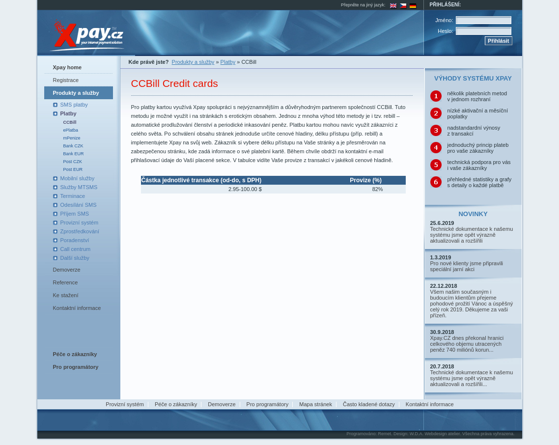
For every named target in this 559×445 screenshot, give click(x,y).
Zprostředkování (79, 231)
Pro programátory (268, 404)
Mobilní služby (77, 178)
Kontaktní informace (77, 308)
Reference (65, 282)
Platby (68, 113)
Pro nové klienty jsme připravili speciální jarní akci (466, 266)
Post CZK (73, 161)
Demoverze (67, 270)
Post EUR (73, 169)
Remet (384, 433)
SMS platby (74, 105)
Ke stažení (66, 295)
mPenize (72, 138)
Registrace (66, 80)
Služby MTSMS (79, 187)
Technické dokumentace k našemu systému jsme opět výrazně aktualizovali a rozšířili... (471, 378)
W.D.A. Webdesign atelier (435, 433)
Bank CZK (73, 145)
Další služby (74, 258)
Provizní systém (79, 222)
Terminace (72, 196)
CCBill (70, 122)
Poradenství (74, 240)
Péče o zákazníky (176, 404)
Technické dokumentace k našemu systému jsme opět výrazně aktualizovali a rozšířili (471, 235)
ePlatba (71, 130)
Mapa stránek (315, 404)
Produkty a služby (76, 93)
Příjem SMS (74, 214)
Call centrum (75, 249)
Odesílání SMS (78, 205)
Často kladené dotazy (369, 404)
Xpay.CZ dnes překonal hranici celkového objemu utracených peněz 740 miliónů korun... (467, 344)
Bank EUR (73, 153)
